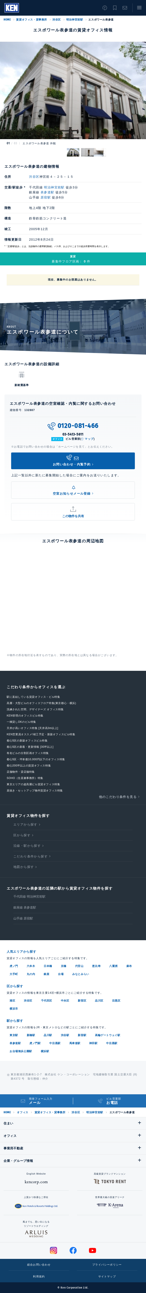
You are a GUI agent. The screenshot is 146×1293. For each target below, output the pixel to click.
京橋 (63, 966)
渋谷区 (56, 19)
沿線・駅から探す (27, 845)
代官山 (79, 966)
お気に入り (115, 8)
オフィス (22, 1112)
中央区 (65, 1000)
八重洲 (113, 966)
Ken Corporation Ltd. (11, 7)
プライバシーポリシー (107, 1264)
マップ (89, 438)
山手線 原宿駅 (23, 918)
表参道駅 (47, 192)
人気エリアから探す (21, 951)
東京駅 (14, 1035)
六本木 (31, 966)
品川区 (99, 1000)
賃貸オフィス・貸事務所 (31, 19)
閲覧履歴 (105, 8)
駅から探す (15, 1020)
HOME (7, 19)
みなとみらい (80, 974)
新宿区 (82, 1000)
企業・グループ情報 (18, 1161)
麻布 (129, 966)
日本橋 (48, 966)
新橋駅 (31, 1035)
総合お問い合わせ (39, 1264)
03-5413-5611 (73, 434)
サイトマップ (107, 1276)
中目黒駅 (54, 1043)
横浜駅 (45, 1051)
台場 (61, 974)
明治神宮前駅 (74, 19)
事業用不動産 (13, 1148)
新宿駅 (82, 1035)
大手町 (14, 974)
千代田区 (46, 1000)
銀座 (46, 974)
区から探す (22, 835)
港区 (12, 1000)
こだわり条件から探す (30, 856)
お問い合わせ (125, 8)
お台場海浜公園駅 (21, 1051)
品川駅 (48, 1035)
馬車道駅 (74, 1043)
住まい (8, 1123)
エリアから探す (25, 824)
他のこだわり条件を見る (118, 797)
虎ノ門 (14, 966)
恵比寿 (96, 966)
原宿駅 (46, 197)
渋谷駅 (65, 1035)
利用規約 (39, 1276)
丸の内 (31, 974)
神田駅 (93, 1043)
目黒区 (116, 1000)
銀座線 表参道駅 (24, 907)
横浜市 (14, 1008)
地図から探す (23, 867)
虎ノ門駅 (35, 1043)
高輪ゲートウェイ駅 (107, 1035)
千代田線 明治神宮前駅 (29, 896)
